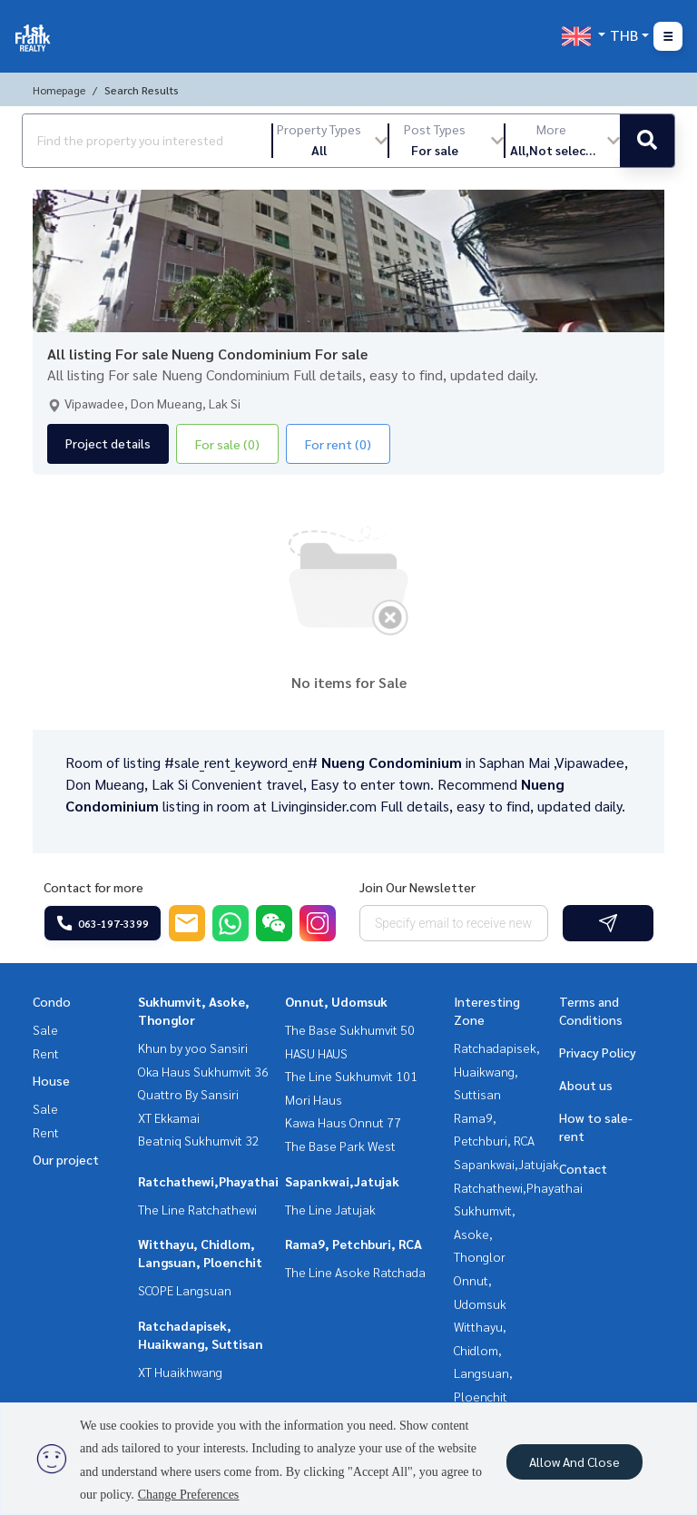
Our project (66, 1159)
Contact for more (93, 887)
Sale (45, 1029)
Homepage (59, 90)
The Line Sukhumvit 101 (351, 1075)
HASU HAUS (316, 1053)
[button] (330, 140)
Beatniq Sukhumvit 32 (199, 1140)
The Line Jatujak (330, 1209)
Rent (46, 1053)
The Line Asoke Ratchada (355, 1272)
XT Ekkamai (169, 1117)
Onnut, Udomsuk (336, 1001)
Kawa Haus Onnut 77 (343, 1122)
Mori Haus (313, 1099)
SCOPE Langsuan (184, 1290)
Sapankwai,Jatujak (342, 1181)
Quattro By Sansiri (188, 1094)
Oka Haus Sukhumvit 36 (203, 1071)
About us (586, 1085)
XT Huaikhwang (180, 1371)
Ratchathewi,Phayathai (208, 1181)
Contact (583, 1168)
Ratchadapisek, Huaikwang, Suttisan (497, 1070)
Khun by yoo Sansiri (193, 1047)
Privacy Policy (597, 1052)
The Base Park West (340, 1145)
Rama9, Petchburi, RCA (353, 1243)
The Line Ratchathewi (197, 1209)
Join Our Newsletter (417, 887)
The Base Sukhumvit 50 (350, 1029)
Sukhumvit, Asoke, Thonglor (484, 1233)
